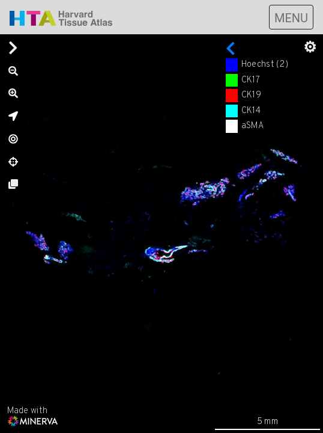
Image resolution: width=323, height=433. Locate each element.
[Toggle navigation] (291, 17)
